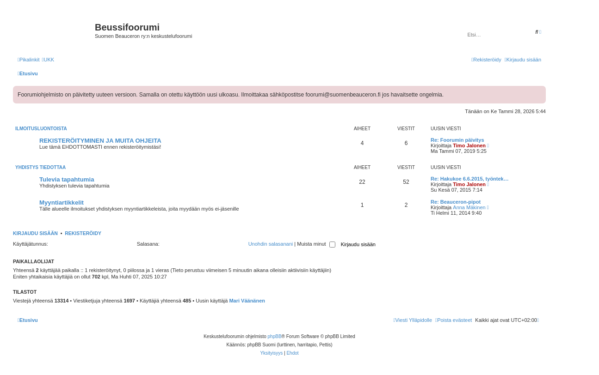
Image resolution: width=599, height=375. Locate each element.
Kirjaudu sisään (35, 233)
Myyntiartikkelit (61, 202)
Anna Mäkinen (469, 207)
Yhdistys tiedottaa (40, 167)
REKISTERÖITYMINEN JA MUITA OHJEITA (100, 140)
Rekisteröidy (83, 233)
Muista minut (316, 244)
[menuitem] (48, 59)
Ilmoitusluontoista (41, 128)
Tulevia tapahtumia (66, 179)
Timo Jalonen (469, 145)
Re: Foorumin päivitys (457, 140)
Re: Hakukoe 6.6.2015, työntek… (470, 178)
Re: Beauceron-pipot (456, 202)
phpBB (275, 336)
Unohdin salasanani (270, 244)
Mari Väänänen (247, 300)
